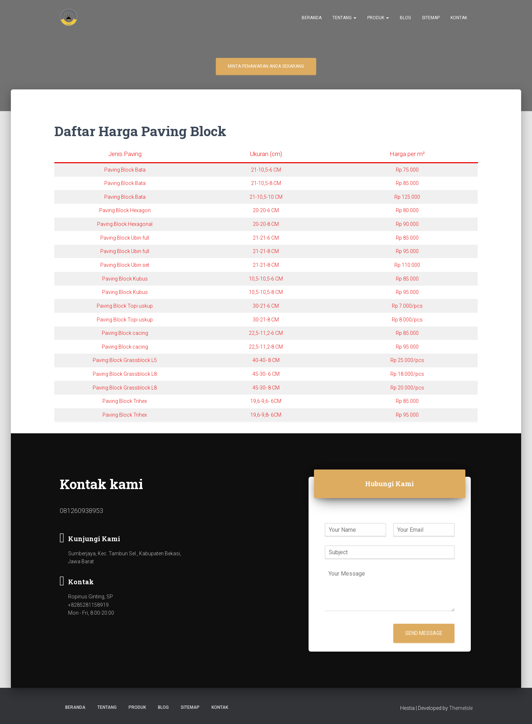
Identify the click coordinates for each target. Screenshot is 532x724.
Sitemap (431, 18)
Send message (424, 633)
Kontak (459, 18)
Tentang (344, 18)
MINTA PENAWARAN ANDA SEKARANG (266, 66)
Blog (405, 18)
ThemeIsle (461, 708)
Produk (378, 18)
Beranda (312, 18)
